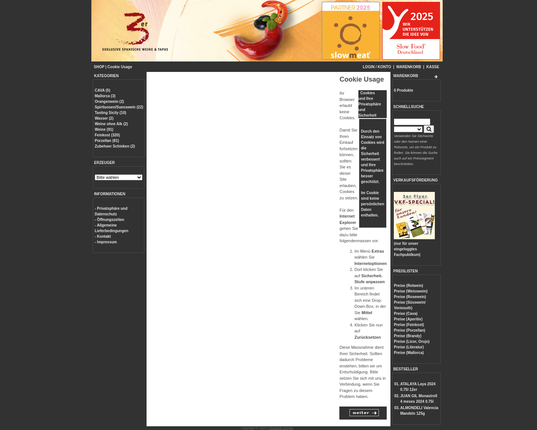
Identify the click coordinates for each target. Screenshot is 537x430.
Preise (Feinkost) (409, 325)
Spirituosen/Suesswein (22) (119, 107)
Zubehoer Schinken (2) (115, 146)
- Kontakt (103, 236)
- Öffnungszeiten (109, 220)
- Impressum (106, 242)
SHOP (99, 67)
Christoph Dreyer (280, 428)
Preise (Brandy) (407, 336)
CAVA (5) (102, 90)
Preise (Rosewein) (410, 297)
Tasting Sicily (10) (110, 113)
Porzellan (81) (107, 141)
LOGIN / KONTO (377, 67)
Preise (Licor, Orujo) (412, 341)
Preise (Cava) (405, 314)
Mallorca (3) (105, 96)
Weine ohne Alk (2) (111, 124)
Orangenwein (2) (109, 101)
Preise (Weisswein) (410, 291)
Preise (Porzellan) (409, 330)
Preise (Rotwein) (408, 286)
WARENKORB (408, 67)
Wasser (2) (104, 118)
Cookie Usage (119, 67)
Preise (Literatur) (409, 347)
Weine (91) (104, 129)
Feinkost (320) (107, 135)
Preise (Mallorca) (409, 353)
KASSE (432, 67)
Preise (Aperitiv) (408, 319)
